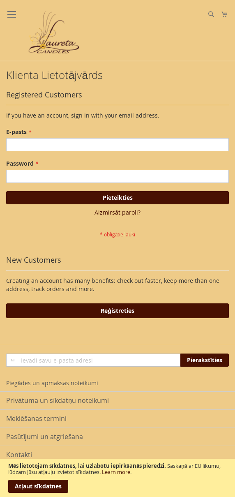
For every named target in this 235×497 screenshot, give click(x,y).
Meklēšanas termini (36, 418)
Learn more (116, 472)
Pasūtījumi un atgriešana (44, 436)
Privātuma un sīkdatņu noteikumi (57, 400)
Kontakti (19, 454)
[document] (117, 478)
